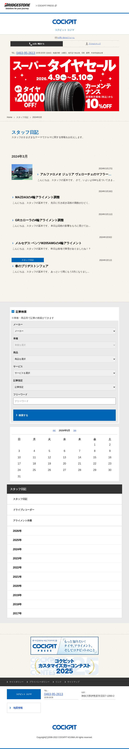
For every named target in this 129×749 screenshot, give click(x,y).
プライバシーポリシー (39, 682)
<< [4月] (54, 430)
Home (9, 117)
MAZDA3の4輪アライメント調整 (37, 197)
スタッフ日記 (22, 117)
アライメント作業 (22, 520)
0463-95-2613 (25, 53)
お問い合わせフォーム (64, 37)
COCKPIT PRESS (47, 6)
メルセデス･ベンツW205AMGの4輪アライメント (48, 243)
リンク (58, 682)
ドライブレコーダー (23, 509)
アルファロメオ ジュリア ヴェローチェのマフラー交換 (77, 174)
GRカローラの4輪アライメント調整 (39, 220)
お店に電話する (37, 44)
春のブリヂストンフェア (31, 266)
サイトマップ (73, 682)
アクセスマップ (93, 44)
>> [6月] (74, 430)
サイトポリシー (16, 682)
